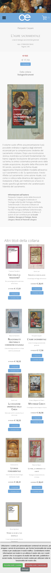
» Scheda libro (14, 297)
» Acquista (25, 64)
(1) (46, 17)
